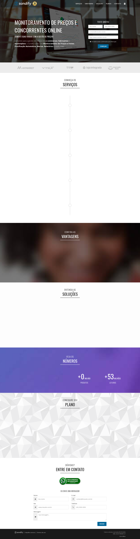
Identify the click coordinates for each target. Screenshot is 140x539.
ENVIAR (101, 524)
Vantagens (89, 4)
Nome (36, 495)
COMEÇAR (103, 46)
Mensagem (37, 512)
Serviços (79, 4)
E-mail (73, 495)
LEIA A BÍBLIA (122, 536)
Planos (108, 4)
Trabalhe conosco (30, 532)
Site (35, 503)
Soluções (99, 4)
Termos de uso (41, 532)
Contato (117, 4)
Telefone (74, 503)
